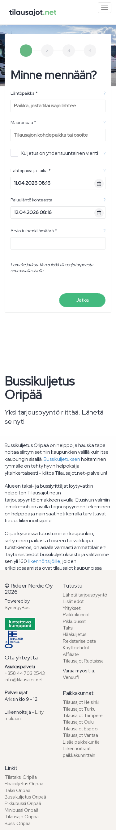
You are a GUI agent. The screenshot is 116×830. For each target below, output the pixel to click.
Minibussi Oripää (21, 810)
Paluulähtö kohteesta (31, 200)
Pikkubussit (74, 621)
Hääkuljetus (74, 634)
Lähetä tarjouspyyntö (85, 595)
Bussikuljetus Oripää (25, 797)
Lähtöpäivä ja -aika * (31, 170)
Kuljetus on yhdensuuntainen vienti (54, 153)
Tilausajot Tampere (83, 715)
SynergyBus (17, 608)
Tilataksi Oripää (21, 777)
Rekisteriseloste (79, 641)
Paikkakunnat (76, 615)
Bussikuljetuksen (62, 459)
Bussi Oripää (18, 823)
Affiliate (71, 654)
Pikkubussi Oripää (23, 803)
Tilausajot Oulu (78, 722)
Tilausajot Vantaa (80, 735)
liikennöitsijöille (44, 561)
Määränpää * (23, 122)
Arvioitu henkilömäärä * (34, 230)
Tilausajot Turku (79, 709)
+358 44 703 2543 (25, 673)
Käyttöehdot (76, 648)
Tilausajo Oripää (22, 817)
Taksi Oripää (17, 790)
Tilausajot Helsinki (81, 702)
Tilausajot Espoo (80, 729)
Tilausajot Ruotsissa (83, 661)
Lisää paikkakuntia (81, 742)
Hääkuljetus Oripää (24, 784)
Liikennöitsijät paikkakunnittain (79, 751)
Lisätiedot (73, 601)
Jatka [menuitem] (82, 300)
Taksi (68, 628)
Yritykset (71, 608)
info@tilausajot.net (24, 680)
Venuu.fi (71, 677)
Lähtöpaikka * (24, 93)
